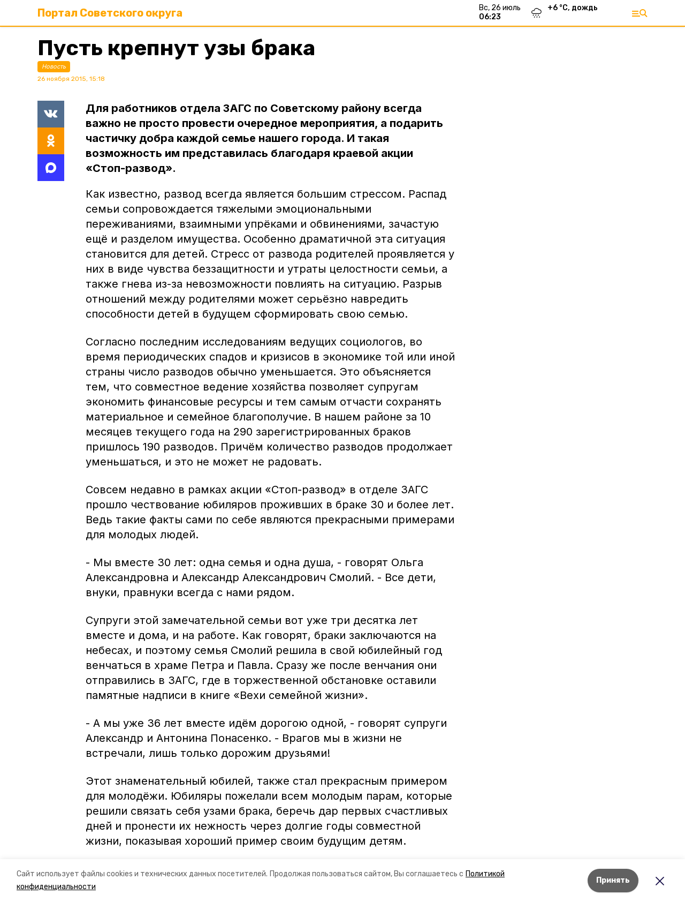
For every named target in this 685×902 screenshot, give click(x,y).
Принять (613, 880)
